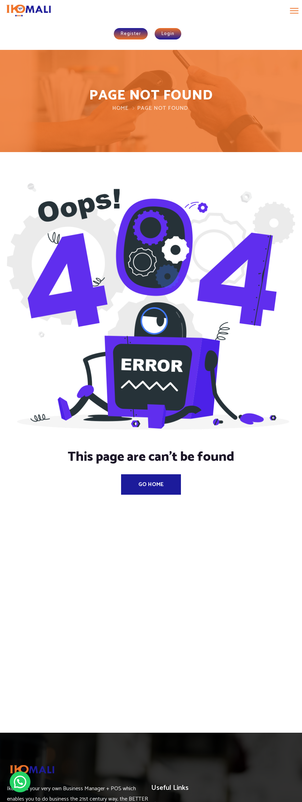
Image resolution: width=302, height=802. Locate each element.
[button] (20, 782)
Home (120, 108)
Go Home (151, 484)
